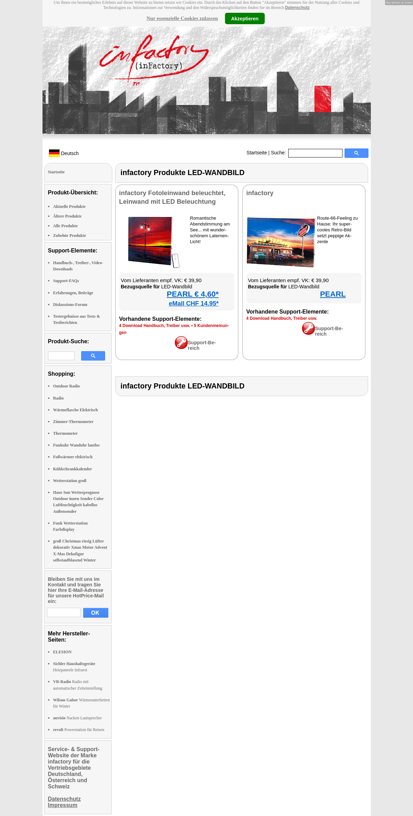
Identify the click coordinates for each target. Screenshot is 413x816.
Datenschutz (297, 7)
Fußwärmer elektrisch (73, 456)
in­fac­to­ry (260, 192)
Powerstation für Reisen (78, 729)
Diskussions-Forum (70, 304)
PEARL (333, 294)
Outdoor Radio (66, 386)
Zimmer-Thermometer (73, 421)
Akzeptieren (245, 18)
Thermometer (65, 433)
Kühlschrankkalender (72, 469)
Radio (58, 398)
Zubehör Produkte (69, 235)
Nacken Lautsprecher (77, 718)
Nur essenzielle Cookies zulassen (182, 18)
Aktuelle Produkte (69, 206)
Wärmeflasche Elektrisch (75, 409)
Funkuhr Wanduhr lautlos (76, 445)
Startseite (256, 152)
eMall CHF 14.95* (193, 303)
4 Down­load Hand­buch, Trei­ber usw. (154, 325)
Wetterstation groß (70, 480)
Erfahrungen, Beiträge (73, 292)
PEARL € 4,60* (192, 294)
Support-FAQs (66, 280)
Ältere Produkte (67, 216)
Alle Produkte (65, 225)
